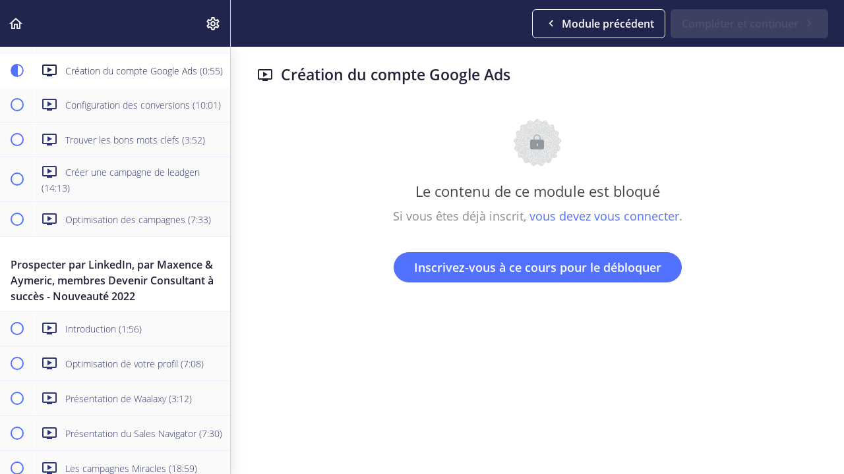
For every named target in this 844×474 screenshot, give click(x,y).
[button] (16, 23)
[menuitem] (213, 23)
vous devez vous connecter (604, 216)
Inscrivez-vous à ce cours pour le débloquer (537, 267)
